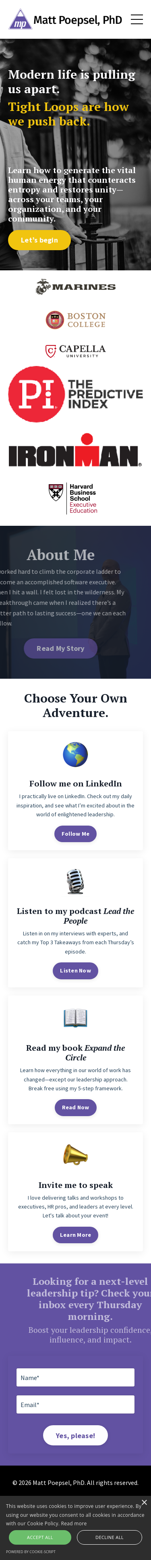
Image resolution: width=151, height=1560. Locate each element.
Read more (74, 1523)
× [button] (144, 1503)
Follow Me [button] (75, 833)
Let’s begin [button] (39, 240)
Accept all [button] (40, 1537)
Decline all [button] (109, 1537)
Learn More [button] (75, 1234)
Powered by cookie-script (31, 1551)
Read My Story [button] (44, 648)
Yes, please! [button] (75, 1435)
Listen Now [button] (75, 970)
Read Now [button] (75, 1107)
